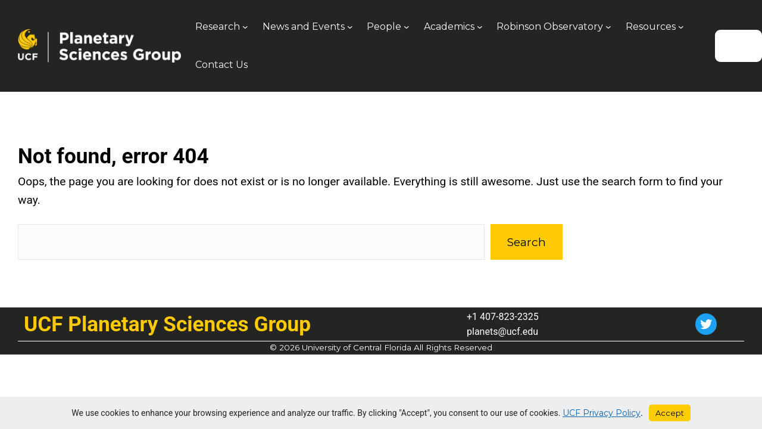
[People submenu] (407, 27)
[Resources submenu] (681, 27)
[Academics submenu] (480, 27)
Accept (669, 413)
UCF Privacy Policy (602, 413)
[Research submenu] (245, 27)
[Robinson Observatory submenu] (608, 27)
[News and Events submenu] (350, 27)
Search (526, 242)
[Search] (738, 46)
